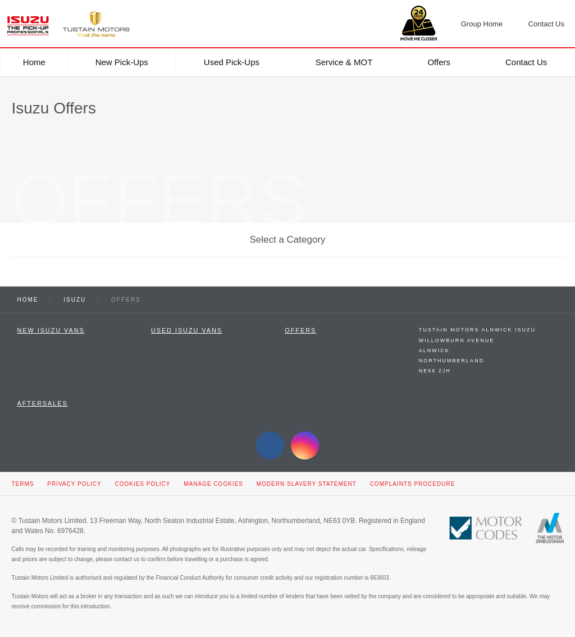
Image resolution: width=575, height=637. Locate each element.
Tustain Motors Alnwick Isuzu (477, 330)
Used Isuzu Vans (186, 330)
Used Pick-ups (231, 62)
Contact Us (526, 62)
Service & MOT (344, 62)
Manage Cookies (213, 484)
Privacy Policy (74, 484)
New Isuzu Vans (50, 330)
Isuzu (74, 300)
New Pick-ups (121, 62)
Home (34, 62)
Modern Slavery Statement (307, 484)
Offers (438, 62)
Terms (22, 484)
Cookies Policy (142, 484)
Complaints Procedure (412, 484)
